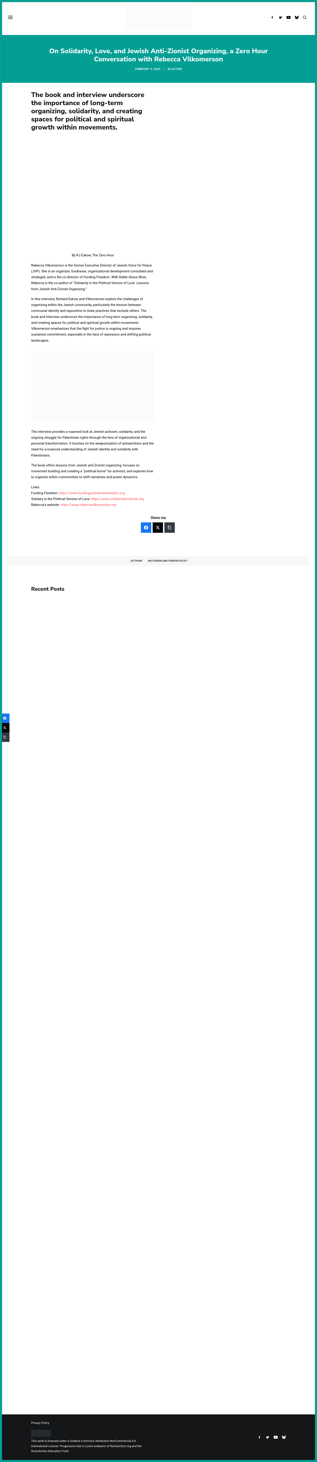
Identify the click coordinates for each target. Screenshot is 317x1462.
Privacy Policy (40, 1423)
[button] (273, 17)
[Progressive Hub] (158, 17)
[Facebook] (146, 527)
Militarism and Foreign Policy (168, 560)
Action (176, 69)
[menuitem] (273, 17)
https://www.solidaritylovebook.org (117, 499)
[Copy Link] (169, 527)
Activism (136, 560)
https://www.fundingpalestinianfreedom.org (92, 493)
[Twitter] (158, 527)
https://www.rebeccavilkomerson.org (88, 505)
